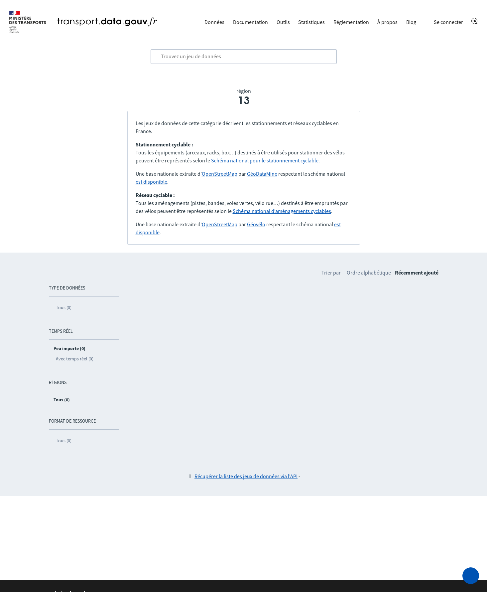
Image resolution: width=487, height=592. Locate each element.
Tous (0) (63, 307)
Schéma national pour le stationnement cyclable (264, 160)
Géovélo (256, 224)
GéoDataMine (262, 173)
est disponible (151, 181)
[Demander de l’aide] (470, 575)
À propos (387, 22)
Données (214, 22)
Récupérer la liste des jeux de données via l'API (246, 476)
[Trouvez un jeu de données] (244, 56)
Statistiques (311, 22)
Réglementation (351, 22)
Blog (411, 22)
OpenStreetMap (219, 173)
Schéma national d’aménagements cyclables (282, 211)
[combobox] (244, 56)
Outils (283, 22)
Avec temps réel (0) (74, 359)
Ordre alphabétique (369, 272)
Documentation (250, 22)
